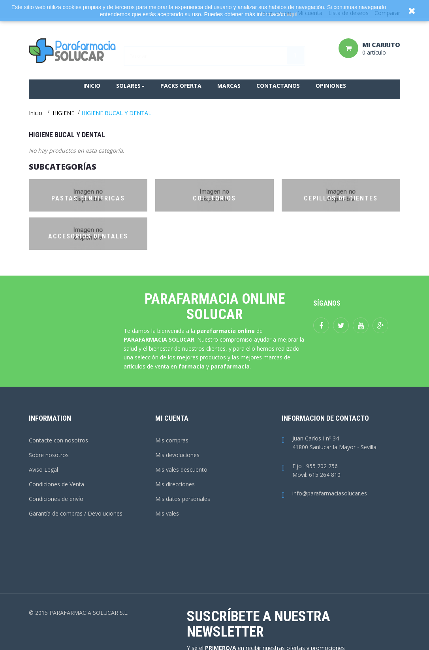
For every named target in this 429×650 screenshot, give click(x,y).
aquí (292, 14)
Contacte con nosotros (58, 440)
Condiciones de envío (56, 499)
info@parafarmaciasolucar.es (324, 493)
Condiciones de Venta (56, 484)
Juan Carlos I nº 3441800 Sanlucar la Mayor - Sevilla (329, 443)
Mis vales (167, 513)
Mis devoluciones (177, 455)
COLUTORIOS (214, 198)
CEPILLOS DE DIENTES (341, 198)
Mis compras (171, 440)
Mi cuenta (171, 418)
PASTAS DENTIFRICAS (88, 198)
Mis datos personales (182, 499)
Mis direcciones (175, 484)
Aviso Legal (43, 469)
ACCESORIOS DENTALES (88, 236)
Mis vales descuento (181, 469)
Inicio (35, 113)
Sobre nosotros (49, 455)
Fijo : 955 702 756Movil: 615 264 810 (311, 471)
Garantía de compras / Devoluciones (75, 513)
